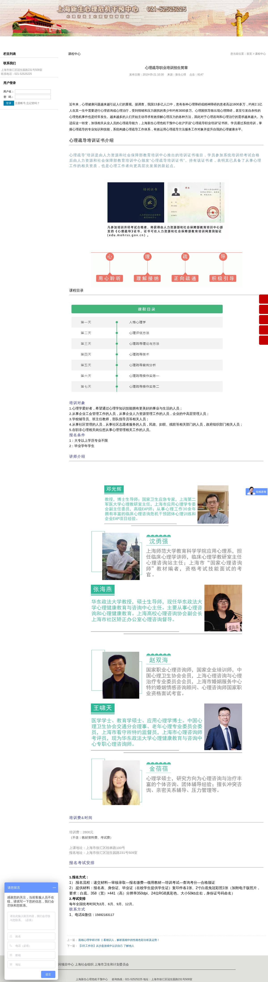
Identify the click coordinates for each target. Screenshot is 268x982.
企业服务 (207, 41)
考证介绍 (134, 41)
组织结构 (61, 41)
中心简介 (36, 41)
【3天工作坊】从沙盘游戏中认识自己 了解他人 (106, 945)
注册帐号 (20, 103)
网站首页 (12, 41)
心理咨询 (182, 41)
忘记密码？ (33, 103)
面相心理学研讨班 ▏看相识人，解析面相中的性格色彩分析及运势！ (118, 940)
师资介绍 (85, 41)
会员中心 (158, 41)
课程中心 (109, 41)
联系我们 (231, 41)
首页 (249, 53)
